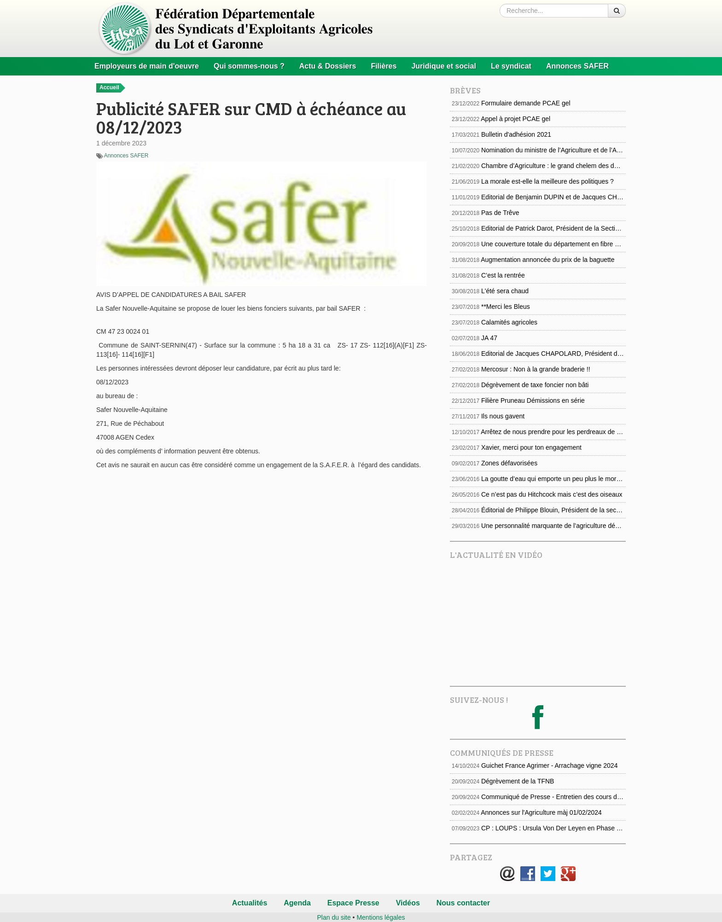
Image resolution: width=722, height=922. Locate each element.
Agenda (297, 903)
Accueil (112, 88)
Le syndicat (511, 66)
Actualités (249, 903)
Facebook (527, 873)
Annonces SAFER (577, 66)
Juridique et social (443, 66)
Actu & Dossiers (327, 66)
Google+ (568, 873)
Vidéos (408, 903)
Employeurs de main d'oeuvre (146, 66)
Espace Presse (353, 903)
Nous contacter (463, 903)
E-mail (507, 873)
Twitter (548, 873)
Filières (383, 66)
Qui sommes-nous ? (249, 66)
